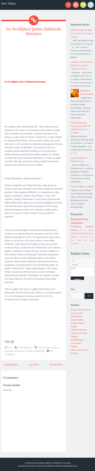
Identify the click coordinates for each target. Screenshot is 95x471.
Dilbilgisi (74, 336)
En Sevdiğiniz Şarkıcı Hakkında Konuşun (33, 31)
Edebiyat (74, 230)
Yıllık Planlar (76, 316)
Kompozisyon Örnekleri (79, 221)
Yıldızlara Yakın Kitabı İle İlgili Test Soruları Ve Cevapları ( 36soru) (82, 65)
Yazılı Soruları (77, 313)
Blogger (66, 463)
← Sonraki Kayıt (10, 364)
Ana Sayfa (34, 364)
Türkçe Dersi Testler (79, 333)
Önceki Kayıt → (57, 364)
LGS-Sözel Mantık (82, 237)
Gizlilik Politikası (78, 323)
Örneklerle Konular (82, 226)
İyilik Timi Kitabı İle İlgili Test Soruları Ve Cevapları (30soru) (82, 33)
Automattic (32, 466)
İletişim (74, 326)
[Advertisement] (34, 55)
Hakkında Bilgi (25, 347)
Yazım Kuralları (77, 319)
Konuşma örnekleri (35, 351)
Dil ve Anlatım (87, 230)
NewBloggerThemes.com (66, 466)
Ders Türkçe (8, 3)
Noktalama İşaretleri (79, 233)
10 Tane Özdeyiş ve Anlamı (82, 186)
